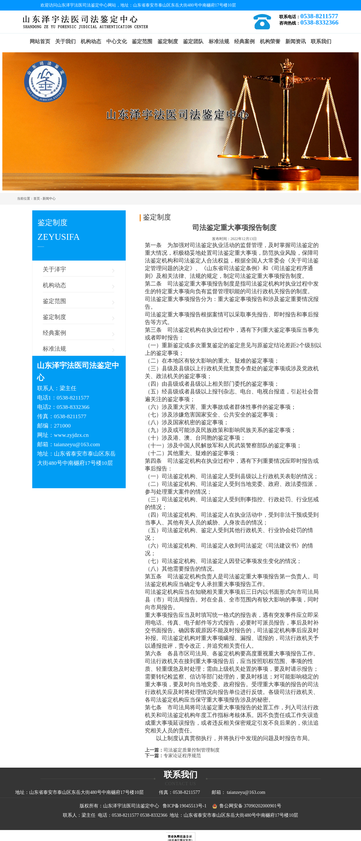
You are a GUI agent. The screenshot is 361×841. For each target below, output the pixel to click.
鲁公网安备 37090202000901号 (245, 805)
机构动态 (91, 41)
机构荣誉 (270, 41)
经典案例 (244, 41)
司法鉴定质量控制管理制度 (192, 750)
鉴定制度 (167, 41)
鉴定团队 (193, 41)
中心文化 (116, 41)
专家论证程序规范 (182, 755)
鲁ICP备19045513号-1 (185, 805)
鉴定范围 (142, 41)
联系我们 (321, 41)
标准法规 (219, 41)
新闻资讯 (295, 41)
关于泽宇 (54, 269)
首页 (36, 198)
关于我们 (65, 41)
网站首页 (40, 41)
